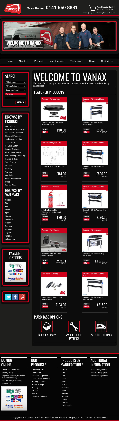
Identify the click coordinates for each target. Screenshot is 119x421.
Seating (8, 165)
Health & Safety (11, 146)
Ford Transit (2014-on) (49, 274)
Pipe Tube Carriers (13, 152)
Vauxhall (8, 236)
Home (85, 13)
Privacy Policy (7, 373)
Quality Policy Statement (11, 381)
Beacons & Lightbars (14, 133)
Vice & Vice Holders (13, 178)
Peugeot (8, 226)
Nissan (8, 223)
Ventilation (9, 175)
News (92, 61)
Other (7, 182)
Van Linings (10, 126)
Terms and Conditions (10, 370)
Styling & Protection (13, 139)
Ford (7, 206)
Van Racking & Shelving (15, 156)
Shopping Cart (101, 13)
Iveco (7, 210)
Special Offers (11, 185)
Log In (92, 13)
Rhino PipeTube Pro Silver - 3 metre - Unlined (52, 255)
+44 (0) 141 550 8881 (98, 417)
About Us (23, 61)
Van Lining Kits (38, 370)
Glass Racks (10, 142)
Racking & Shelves (39, 381)
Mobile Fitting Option (99, 376)
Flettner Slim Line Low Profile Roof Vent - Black (52, 124)
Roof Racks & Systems (15, 129)
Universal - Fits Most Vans (50, 99)
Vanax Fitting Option (99, 373)
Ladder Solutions (12, 149)
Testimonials (76, 61)
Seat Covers (10, 162)
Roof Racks (36, 373)
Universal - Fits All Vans (50, 186)
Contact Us (106, 61)
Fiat (6, 203)
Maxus (8, 216)
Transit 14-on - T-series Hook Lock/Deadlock (52, 298)
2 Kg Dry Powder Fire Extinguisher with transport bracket (51, 212)
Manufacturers (57, 61)
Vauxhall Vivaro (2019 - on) (51, 143)
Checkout (112, 13)
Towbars (8, 172)
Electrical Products (13, 136)
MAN (7, 213)
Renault (8, 229)
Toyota (8, 233)
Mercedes (9, 219)
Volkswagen (10, 239)
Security (8, 169)
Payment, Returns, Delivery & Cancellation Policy (13, 377)
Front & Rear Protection (41, 379)
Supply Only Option (99, 370)
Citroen (8, 200)
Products (38, 61)
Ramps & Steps (11, 159)
